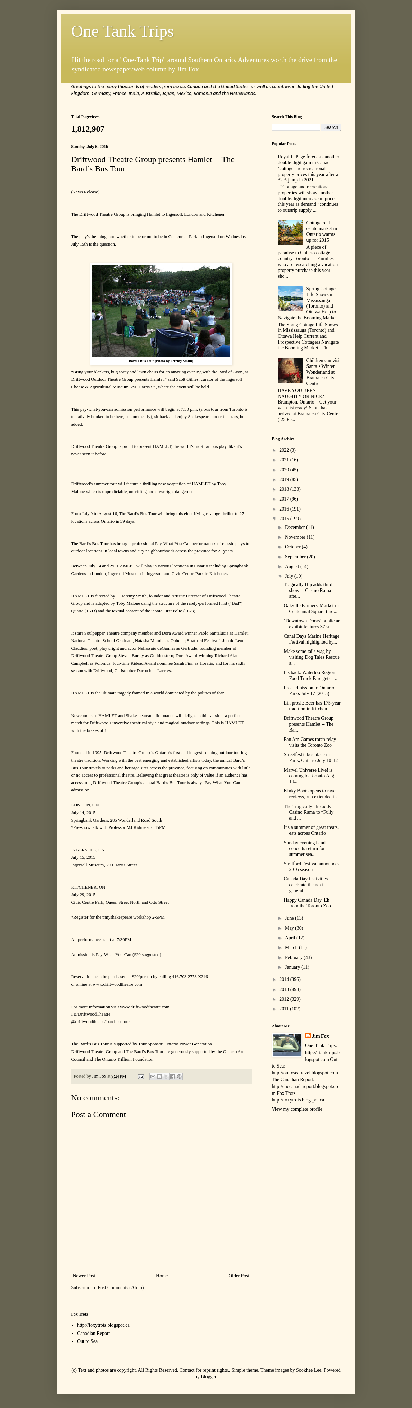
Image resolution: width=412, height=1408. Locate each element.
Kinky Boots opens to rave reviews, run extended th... (312, 793)
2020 (284, 469)
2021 (284, 459)
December (295, 527)
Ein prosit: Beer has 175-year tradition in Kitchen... (312, 705)
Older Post (239, 1275)
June (290, 918)
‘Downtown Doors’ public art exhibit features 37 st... (312, 623)
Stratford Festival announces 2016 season (311, 866)
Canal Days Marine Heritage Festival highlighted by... (311, 639)
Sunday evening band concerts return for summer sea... (305, 848)
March (292, 947)
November (296, 537)
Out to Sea (87, 1341)
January (293, 967)
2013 (284, 989)
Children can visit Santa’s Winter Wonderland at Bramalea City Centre (323, 372)
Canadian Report (93, 1333)
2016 (284, 509)
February (294, 957)
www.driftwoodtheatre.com (117, 984)
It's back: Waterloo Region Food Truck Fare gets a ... (311, 675)
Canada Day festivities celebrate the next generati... (306, 884)
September (296, 556)
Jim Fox (320, 1036)
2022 (284, 450)
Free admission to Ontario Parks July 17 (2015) (309, 690)
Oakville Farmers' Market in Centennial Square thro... (311, 608)
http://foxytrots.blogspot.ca (103, 1325)
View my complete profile (297, 1109)
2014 (284, 979)
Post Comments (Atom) (121, 1287)
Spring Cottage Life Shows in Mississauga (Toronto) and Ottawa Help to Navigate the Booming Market (307, 303)
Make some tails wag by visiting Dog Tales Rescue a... (311, 657)
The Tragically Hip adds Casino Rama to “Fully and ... (308, 812)
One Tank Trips (122, 31)
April (290, 937)
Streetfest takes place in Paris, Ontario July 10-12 (311, 757)
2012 (284, 999)
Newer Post (84, 1275)
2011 (284, 1008)
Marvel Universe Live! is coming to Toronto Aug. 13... (309, 776)
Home (162, 1275)
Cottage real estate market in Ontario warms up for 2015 (321, 231)
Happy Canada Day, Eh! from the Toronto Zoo (307, 903)
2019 (284, 479)
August (292, 566)
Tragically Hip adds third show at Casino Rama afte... (308, 590)
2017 (284, 499)
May (290, 928)
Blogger (208, 1376)
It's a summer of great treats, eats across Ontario (311, 830)
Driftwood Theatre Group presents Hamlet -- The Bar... (308, 724)
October (293, 546)
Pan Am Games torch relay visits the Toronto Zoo (310, 742)
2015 (284, 518)
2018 (284, 489)
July (289, 576)
